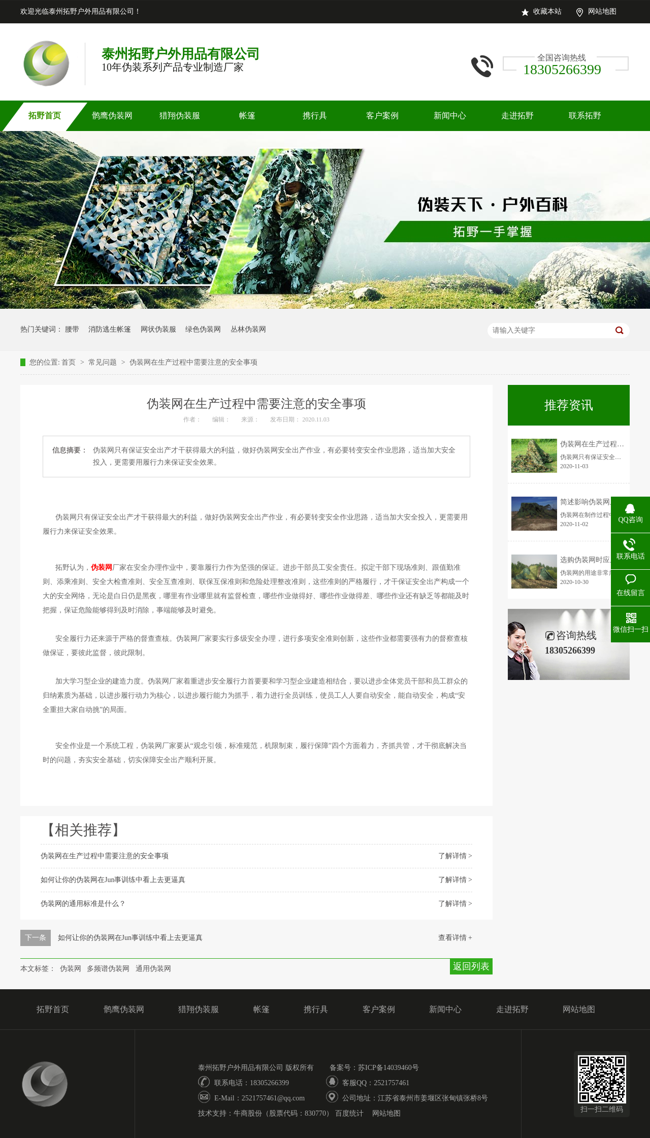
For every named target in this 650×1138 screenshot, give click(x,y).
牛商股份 (248, 1113)
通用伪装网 (153, 968)
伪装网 (70, 968)
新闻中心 (450, 115)
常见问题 (103, 362)
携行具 (315, 115)
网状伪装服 (158, 329)
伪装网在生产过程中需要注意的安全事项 (193, 362)
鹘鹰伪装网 (112, 115)
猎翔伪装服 (179, 115)
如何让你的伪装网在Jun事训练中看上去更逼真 (113, 880)
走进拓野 (517, 115)
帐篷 (247, 115)
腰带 (72, 329)
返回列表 (471, 966)
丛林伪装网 (248, 329)
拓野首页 (44, 115)
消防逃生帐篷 (109, 329)
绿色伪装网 (203, 329)
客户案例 (382, 115)
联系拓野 (585, 115)
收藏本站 (547, 11)
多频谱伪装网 (108, 968)
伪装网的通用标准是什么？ (83, 903)
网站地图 (602, 11)
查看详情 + (455, 937)
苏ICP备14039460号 (388, 1067)
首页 (69, 362)
